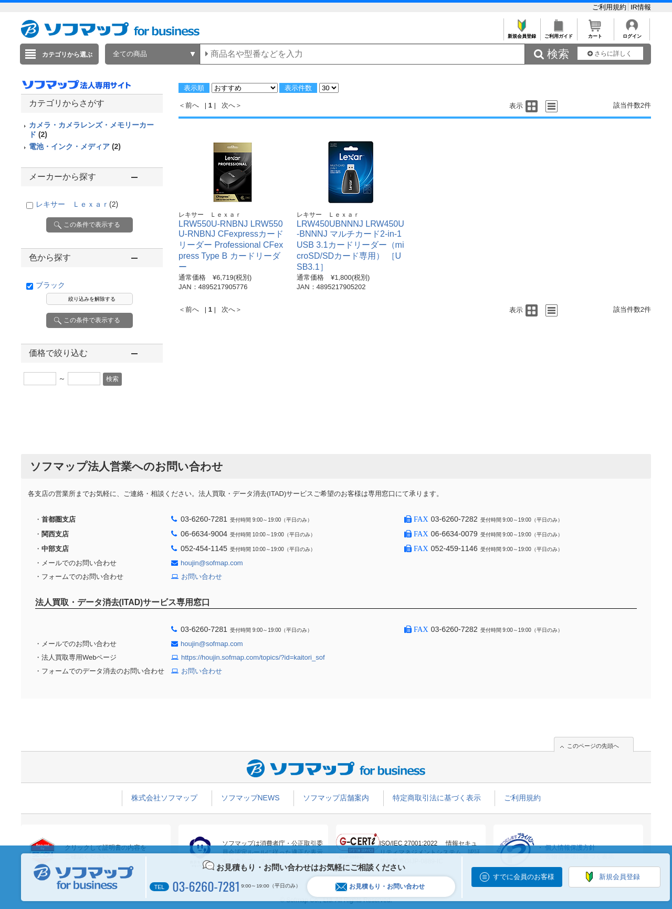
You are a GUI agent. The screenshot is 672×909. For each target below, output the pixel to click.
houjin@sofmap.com (212, 563)
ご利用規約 (610, 7)
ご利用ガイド (558, 33)
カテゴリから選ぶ (67, 54)
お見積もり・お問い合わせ (380, 887)
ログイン (632, 33)
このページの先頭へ (593, 746)
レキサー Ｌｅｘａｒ (77, 204)
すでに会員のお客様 (523, 877)
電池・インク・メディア (75, 146)
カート (595, 33)
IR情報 (641, 7)
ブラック (50, 285)
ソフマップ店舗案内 (336, 798)
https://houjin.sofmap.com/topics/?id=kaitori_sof (253, 657)
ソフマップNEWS (250, 798)
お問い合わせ (201, 576)
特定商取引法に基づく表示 (437, 798)
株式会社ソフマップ (164, 798)
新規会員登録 (522, 33)
